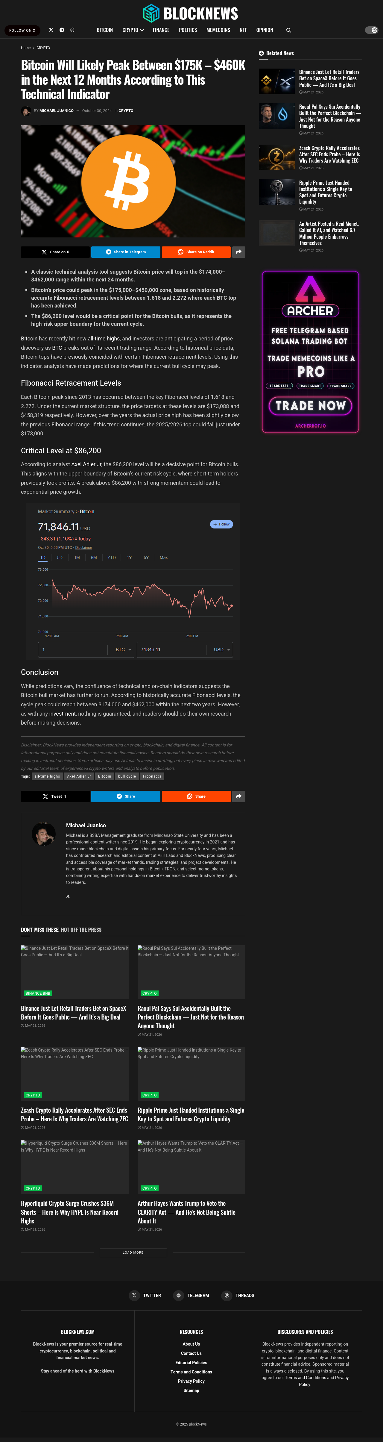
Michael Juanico (56, 110)
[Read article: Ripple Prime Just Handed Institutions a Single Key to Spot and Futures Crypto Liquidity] (191, 1074)
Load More (133, 1252)
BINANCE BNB (38, 993)
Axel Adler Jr (86, 464)
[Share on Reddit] (196, 252)
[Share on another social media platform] (238, 252)
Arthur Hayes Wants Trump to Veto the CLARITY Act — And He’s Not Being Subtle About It (186, 1211)
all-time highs (104, 338)
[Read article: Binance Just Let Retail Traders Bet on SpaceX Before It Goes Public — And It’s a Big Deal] (75, 972)
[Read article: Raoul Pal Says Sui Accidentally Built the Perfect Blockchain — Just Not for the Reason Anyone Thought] (191, 972)
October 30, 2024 (97, 110)
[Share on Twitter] (55, 252)
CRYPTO (130, 30)
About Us (191, 1344)
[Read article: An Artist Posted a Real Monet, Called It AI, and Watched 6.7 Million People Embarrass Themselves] (277, 233)
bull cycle (127, 776)
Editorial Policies (191, 1363)
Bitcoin (30, 338)
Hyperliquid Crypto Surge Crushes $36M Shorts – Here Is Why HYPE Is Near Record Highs (69, 1211)
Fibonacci (152, 776)
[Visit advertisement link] (310, 352)
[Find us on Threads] (72, 30)
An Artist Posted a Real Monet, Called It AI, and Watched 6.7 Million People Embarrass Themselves (329, 233)
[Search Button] (288, 30)
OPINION (264, 30)
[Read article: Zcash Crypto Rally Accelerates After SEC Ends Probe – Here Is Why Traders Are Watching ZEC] (75, 1074)
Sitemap (191, 1391)
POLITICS (188, 30)
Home (26, 48)
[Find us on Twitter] (51, 30)
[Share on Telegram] (125, 252)
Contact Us (191, 1353)
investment (62, 714)
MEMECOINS (218, 30)
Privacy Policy (191, 1381)
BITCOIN (105, 30)
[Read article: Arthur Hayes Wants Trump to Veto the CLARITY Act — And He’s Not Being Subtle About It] (191, 1167)
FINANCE (161, 30)
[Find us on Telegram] (62, 30)
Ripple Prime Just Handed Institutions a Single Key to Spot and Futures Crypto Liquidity (191, 1114)
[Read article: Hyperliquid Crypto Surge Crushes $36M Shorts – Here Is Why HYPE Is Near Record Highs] (75, 1167)
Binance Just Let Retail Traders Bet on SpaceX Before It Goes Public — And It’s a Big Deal (73, 1012)
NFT (243, 30)
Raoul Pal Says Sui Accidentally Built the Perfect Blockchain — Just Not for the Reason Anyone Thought (191, 1016)
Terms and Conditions (191, 1372)
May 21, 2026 (33, 1025)
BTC (57, 348)
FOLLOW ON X (22, 30)
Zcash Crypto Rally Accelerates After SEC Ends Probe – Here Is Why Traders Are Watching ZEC (74, 1114)
